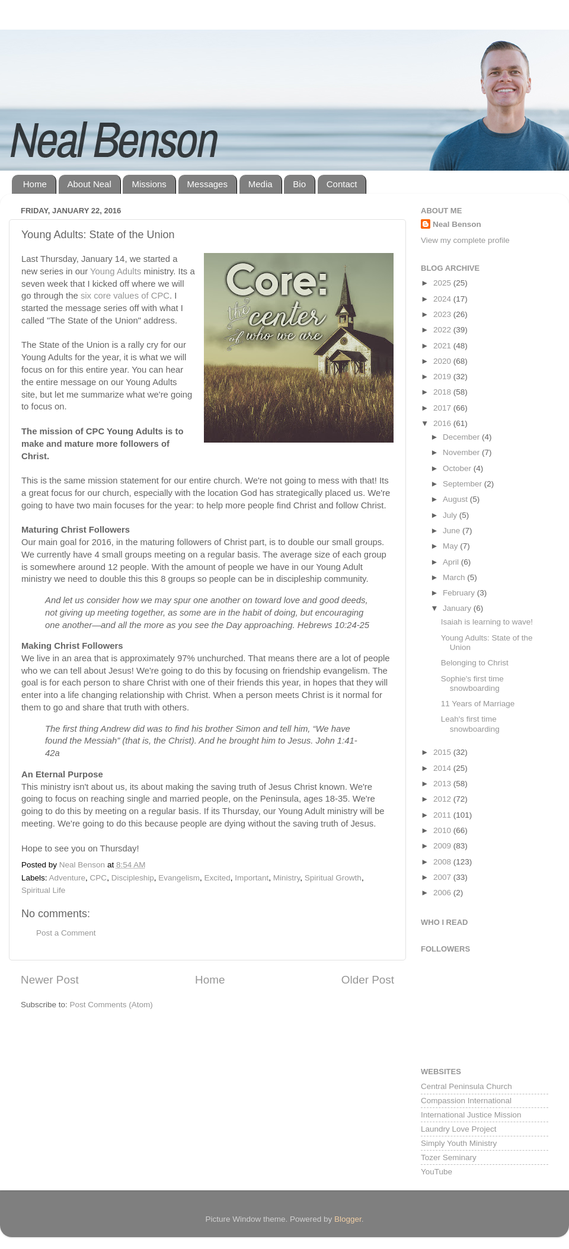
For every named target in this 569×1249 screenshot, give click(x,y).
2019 (443, 376)
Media (260, 184)
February (460, 592)
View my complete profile (465, 240)
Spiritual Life (43, 890)
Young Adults (115, 271)
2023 (443, 314)
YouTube (436, 1171)
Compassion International (466, 1100)
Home (35, 184)
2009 (443, 845)
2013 (443, 783)
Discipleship (132, 877)
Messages (207, 184)
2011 (443, 815)
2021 (443, 345)
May (451, 546)
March (455, 577)
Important (251, 877)
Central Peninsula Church (466, 1086)
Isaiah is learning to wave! (487, 621)
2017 (443, 407)
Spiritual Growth (333, 877)
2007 (443, 877)
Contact (342, 184)
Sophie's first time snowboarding (472, 683)
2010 (443, 830)
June (452, 530)
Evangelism (179, 877)
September (463, 483)
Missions (149, 184)
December (462, 437)
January (458, 608)
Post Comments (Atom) (111, 1004)
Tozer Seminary (449, 1157)
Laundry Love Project (459, 1129)
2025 (443, 282)
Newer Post (50, 979)
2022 (443, 329)
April (452, 562)
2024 (443, 298)
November (462, 452)
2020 (443, 361)
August (456, 499)
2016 (443, 423)
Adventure (67, 877)
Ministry (287, 877)
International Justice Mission (471, 1114)
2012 (443, 799)
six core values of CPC (125, 295)
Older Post (367, 979)
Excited (217, 877)
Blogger (348, 1219)
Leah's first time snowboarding (470, 724)
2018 (443, 391)
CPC (98, 877)
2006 (443, 892)
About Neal (89, 184)
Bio (299, 184)
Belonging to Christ (475, 662)
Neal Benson (457, 224)
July (451, 515)
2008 (443, 861)
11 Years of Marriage (478, 703)
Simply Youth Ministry (459, 1143)
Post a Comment (66, 932)
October (458, 468)
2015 (443, 752)
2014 (443, 768)
